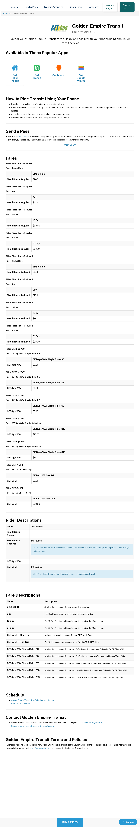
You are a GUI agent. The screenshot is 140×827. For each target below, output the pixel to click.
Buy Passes (70, 822)
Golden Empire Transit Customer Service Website (32, 726)
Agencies (7, 13)
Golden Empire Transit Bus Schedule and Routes (32, 700)
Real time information (20, 704)
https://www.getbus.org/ (40, 748)
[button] (15, 7)
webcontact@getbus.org (92, 722)
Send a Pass (24, 136)
